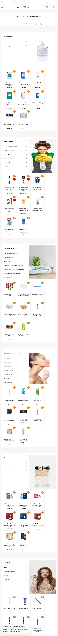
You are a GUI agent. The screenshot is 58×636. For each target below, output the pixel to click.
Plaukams (6, 474)
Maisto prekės (26, 556)
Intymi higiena (7, 317)
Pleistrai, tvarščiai (8, 313)
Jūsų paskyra (49, 546)
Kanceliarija (26, 582)
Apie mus (37, 549)
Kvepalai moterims (8, 385)
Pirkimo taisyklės (39, 556)
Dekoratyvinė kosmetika (9, 470)
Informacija (38, 546)
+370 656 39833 (45, 612)
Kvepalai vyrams (8, 381)
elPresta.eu (31, 628)
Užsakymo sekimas (50, 549)
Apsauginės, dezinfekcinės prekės (26, 560)
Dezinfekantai (7, 142)
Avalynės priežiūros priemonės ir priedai (13, 224)
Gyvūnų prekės (26, 587)
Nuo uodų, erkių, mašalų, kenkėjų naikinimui (14, 228)
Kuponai (48, 565)
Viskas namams (27, 564)
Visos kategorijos (8, 150)
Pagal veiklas (26, 549)
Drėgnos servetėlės (8, 309)
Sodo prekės (26, 592)
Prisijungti (48, 568)
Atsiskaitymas (38, 558)
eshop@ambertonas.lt (47, 615)
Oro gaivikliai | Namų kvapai (10, 126)
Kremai (5, 466)
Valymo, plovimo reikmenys (10, 212)
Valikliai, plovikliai (8, 134)
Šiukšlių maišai (7, 220)
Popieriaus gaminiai (8, 46)
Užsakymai (48, 556)
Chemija (6, 42)
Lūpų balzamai (7, 305)
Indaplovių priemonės (9, 130)
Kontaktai (37, 561)
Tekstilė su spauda (27, 599)
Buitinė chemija (26, 567)
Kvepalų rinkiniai (7, 389)
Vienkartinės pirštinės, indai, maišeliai (12, 232)
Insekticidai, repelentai (9, 146)
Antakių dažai (7, 478)
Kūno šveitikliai (7, 301)
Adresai (48, 563)
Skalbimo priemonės (9, 138)
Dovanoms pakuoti (27, 585)
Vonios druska (7, 297)
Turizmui (25, 590)
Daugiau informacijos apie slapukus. (11, 631)
